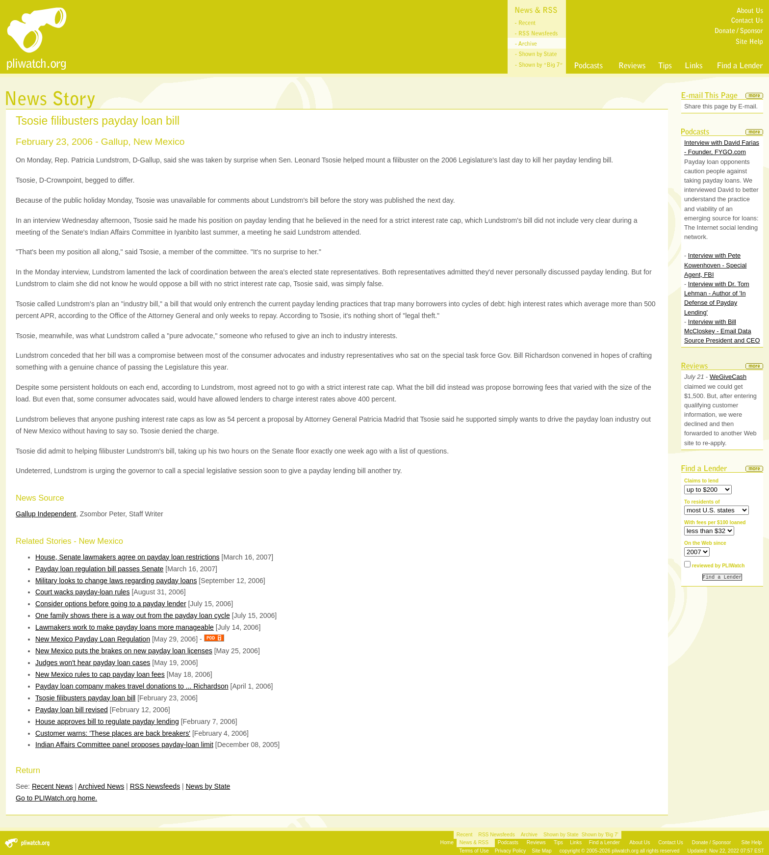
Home (447, 842)
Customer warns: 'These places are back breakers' (112, 733)
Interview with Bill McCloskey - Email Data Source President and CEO (722, 331)
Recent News (52, 786)
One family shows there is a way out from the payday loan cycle (132, 615)
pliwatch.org (625, 851)
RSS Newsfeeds (155, 786)
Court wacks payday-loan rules (82, 592)
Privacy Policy (510, 851)
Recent (464, 834)
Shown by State (561, 834)
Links (576, 842)
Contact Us (670, 842)
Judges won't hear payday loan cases (92, 663)
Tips (558, 842)
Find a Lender (604, 842)
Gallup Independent (46, 514)
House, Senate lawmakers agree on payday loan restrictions (127, 557)
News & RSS (474, 842)
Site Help (752, 842)
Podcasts (508, 842)
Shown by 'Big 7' (600, 834)
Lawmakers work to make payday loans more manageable (124, 627)
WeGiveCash (728, 376)
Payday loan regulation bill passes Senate (99, 569)
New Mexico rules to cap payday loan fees (100, 674)
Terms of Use (473, 851)
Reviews (536, 842)
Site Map (541, 851)
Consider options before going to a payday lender (110, 604)
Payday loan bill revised (71, 710)
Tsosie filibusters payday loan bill (85, 698)
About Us (639, 842)
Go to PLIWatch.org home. (56, 798)
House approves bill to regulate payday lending (107, 721)
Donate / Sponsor (711, 842)
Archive (529, 834)
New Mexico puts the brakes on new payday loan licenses (123, 651)
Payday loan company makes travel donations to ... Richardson (132, 686)
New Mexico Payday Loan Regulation (92, 639)
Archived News (101, 786)
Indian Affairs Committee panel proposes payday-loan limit (124, 744)
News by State (208, 786)
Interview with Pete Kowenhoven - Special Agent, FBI (715, 265)
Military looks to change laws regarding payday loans (116, 581)
